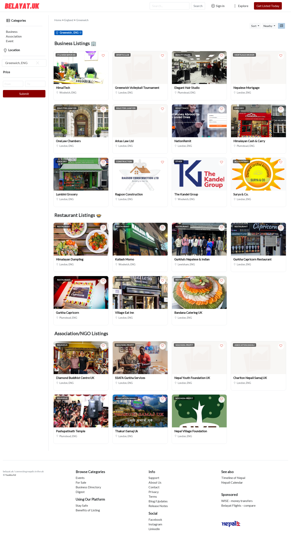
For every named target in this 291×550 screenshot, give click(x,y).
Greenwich (82, 17)
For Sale (81, 479)
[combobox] (24, 59)
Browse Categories (90, 468)
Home (57, 17)
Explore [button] (240, 6)
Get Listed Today (268, 6)
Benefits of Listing (88, 507)
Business (9, 28)
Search (198, 6)
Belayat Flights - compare (238, 502)
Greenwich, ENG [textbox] (22, 59)
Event (7, 38)
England (68, 17)
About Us (155, 479)
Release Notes (158, 503)
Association (11, 33)
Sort (254, 22)
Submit (24, 90)
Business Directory (88, 484)
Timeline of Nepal (233, 474)
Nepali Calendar (232, 479)
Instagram (155, 521)
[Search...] (169, 6)
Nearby (268, 22)
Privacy (154, 488)
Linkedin (154, 526)
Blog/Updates (158, 498)
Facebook (155, 516)
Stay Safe (82, 502)
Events (80, 474)
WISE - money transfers (237, 497)
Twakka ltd (10, 471)
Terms (153, 493)
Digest (80, 488)
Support (154, 474)
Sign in (218, 6)
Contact (154, 484)
